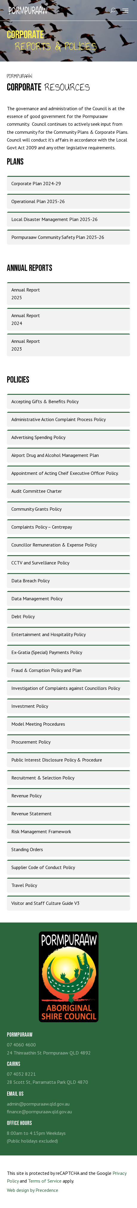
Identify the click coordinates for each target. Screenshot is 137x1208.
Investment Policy (29, 706)
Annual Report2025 (25, 293)
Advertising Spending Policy (38, 437)
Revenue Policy (26, 796)
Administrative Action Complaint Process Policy (58, 419)
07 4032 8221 (21, 1074)
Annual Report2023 (25, 345)
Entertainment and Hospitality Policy (48, 634)
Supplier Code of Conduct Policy (43, 867)
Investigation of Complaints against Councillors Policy (65, 688)
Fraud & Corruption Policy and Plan (46, 670)
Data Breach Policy (30, 581)
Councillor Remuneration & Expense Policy (54, 545)
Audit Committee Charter (36, 491)
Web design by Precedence (32, 1190)
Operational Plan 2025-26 (38, 201)
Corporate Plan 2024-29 (36, 183)
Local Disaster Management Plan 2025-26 (54, 219)
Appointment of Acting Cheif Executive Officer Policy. (64, 473)
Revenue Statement (31, 813)
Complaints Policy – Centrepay (41, 527)
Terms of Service (44, 1181)
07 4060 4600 (21, 1045)
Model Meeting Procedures (38, 724)
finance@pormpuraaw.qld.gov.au (39, 1112)
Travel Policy (24, 885)
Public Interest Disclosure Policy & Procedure (56, 760)
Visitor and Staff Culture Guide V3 (45, 903)
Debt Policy (23, 616)
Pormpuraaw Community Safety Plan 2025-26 (57, 237)
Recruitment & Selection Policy (42, 778)
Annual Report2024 (25, 319)
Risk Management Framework (41, 831)
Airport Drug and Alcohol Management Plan (55, 455)
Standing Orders (27, 849)
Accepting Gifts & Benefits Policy (44, 401)
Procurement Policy (30, 742)
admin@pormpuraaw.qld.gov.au (38, 1104)
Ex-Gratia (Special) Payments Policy (46, 652)
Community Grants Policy (36, 509)
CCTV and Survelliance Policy (40, 563)
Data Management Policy (36, 598)
